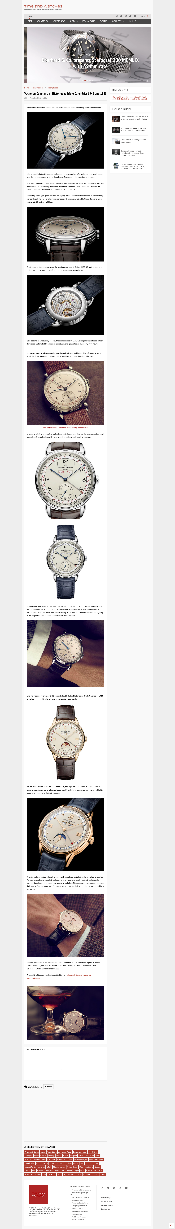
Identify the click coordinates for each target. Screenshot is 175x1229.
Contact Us (105, 1209)
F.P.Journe (51, 1159)
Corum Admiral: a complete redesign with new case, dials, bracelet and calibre (132, 153)
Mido (81, 1167)
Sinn (44, 1175)
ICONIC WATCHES (88, 21)
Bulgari (58, 1156)
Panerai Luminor (77, 1208)
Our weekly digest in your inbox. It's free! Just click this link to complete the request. (129, 98)
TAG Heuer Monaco (79, 1217)
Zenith (103, 1175)
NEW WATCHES (42, 21)
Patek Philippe (66, 1171)
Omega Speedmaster (79, 1206)
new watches (38, 88)
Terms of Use (106, 1202)
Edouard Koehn (40, 1159)
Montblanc (89, 1167)
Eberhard (28, 1159)
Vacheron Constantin (91, 1175)
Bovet (36, 1156)
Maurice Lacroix (59, 1167)
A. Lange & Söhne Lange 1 (81, 1190)
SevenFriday (36, 1175)
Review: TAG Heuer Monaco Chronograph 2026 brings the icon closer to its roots (87, 63)
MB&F (49, 1167)
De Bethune (89, 1156)
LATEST (29, 21)
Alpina (43, 1152)
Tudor (59, 1175)
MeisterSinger (72, 1167)
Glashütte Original (96, 1159)
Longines (41, 1167)
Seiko (27, 1175)
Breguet (43, 1156)
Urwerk (78, 1175)
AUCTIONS (74, 21)
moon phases (53, 88)
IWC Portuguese (77, 1200)
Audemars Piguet (64, 1152)
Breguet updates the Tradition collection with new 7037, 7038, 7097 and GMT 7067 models (133, 166)
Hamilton (68, 1163)
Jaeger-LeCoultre (91, 1163)
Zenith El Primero (78, 1220)
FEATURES (103, 21)
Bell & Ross (92, 1152)
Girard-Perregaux (81, 1159)
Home (26, 88)
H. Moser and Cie (56, 1163)
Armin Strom (52, 1152)
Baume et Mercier (80, 1152)
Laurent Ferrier (30, 1167)
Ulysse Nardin (68, 1175)
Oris (33, 1171)
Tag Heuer (52, 1175)
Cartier (65, 1156)
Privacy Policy (107, 1205)
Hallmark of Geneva (74, 975)
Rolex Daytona (77, 1214)
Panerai (40, 1171)
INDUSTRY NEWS (58, 21)
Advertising (105, 1198)
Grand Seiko (29, 1163)
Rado (82, 1171)
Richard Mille (91, 1171)
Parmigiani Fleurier (52, 1171)
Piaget (76, 1171)
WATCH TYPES (118, 21)
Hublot (75, 1163)
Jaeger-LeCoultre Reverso (81, 1203)
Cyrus (81, 1156)
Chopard (73, 1156)
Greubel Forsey (42, 1163)
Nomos (97, 1167)
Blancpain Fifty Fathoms (80, 1197)
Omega (28, 1171)
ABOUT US (132, 21)
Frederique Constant (65, 1159)
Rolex (100, 1171)
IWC (81, 1163)
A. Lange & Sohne (32, 1152)
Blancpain (28, 1156)
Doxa (98, 1156)
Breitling (51, 1156)
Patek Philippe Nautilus (80, 1211)
